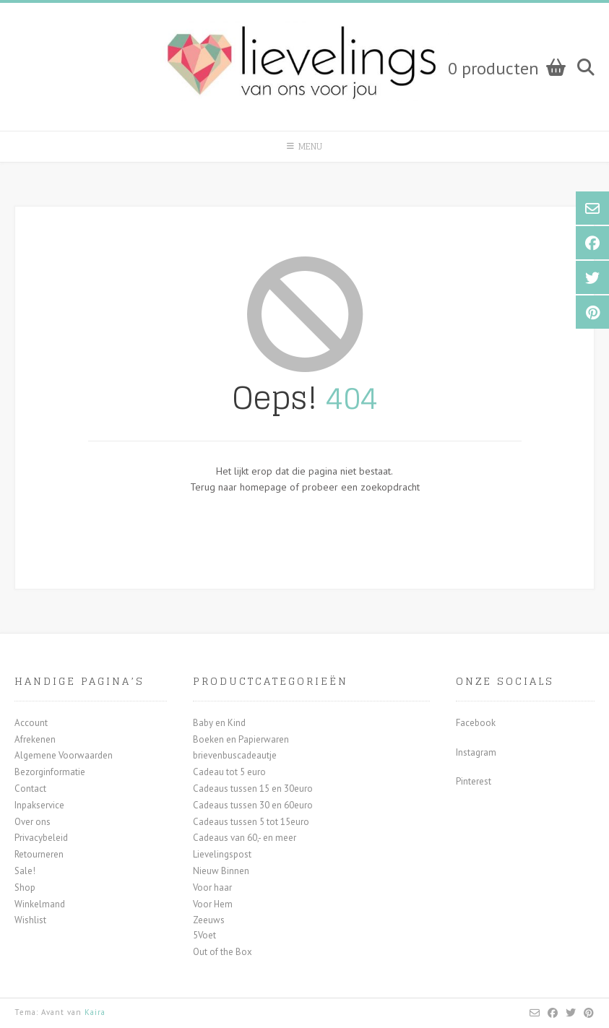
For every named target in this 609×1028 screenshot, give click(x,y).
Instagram (476, 752)
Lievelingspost (222, 854)
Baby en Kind (219, 723)
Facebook (476, 723)
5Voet (204, 935)
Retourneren (39, 854)
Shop (24, 887)
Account (31, 723)
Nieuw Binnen (221, 871)
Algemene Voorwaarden (63, 755)
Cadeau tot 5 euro (229, 772)
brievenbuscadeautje (235, 755)
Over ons (32, 822)
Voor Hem (213, 904)
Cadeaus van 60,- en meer (244, 838)
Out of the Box (222, 952)
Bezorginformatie (49, 772)
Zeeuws (209, 920)
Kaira (95, 1012)
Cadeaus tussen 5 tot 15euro (251, 822)
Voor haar (212, 887)
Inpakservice (39, 805)
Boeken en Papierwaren (241, 739)
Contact (30, 788)
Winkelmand (39, 904)
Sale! (24, 871)
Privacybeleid (41, 838)
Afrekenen (35, 739)
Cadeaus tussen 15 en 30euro (253, 788)
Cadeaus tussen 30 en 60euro (253, 805)
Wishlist (30, 920)
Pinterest (473, 781)
